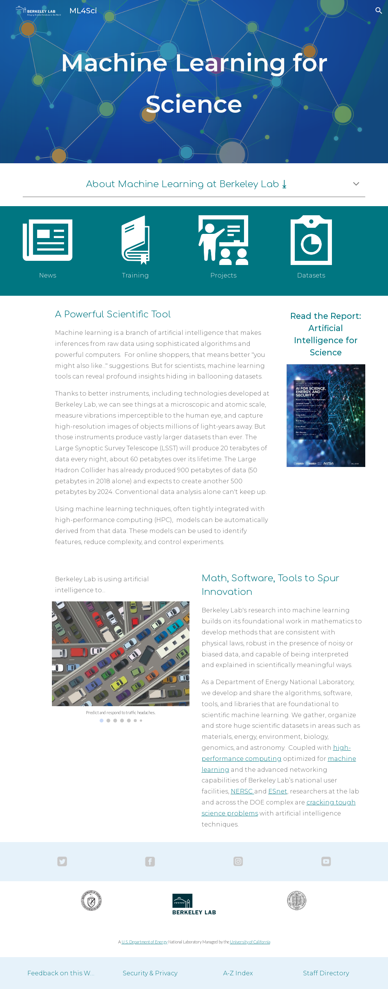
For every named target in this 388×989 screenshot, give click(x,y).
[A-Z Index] (238, 973)
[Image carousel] (120, 661)
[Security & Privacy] (150, 973)
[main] (194, 81)
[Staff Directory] (326, 973)
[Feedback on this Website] (62, 973)
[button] (379, 11)
